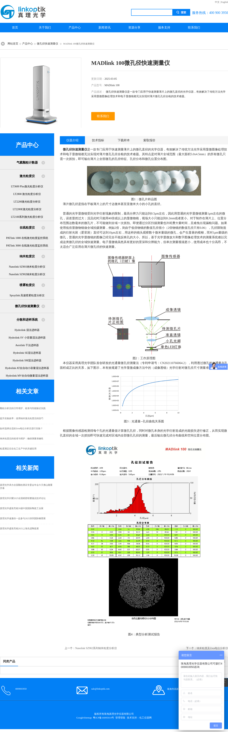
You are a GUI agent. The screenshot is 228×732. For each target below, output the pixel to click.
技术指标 (98, 140)
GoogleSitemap (84, 717)
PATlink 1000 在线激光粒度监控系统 (27, 238)
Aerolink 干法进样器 (27, 345)
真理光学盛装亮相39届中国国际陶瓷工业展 (21, 508)
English (224, 2)
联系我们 (194, 27)
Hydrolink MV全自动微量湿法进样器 (27, 375)
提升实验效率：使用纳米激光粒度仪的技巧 (21, 418)
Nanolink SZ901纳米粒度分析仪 (27, 266)
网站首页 (13, 43)
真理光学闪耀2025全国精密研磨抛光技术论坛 (23, 498)
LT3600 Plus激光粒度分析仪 (27, 186)
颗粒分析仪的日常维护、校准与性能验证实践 (23, 408)
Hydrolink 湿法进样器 (27, 330)
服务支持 (164, 27)
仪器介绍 (72, 140)
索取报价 (149, 140)
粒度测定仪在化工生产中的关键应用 (18, 448)
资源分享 (134, 27)
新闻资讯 (104, 27)
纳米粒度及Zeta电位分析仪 (212, 648)
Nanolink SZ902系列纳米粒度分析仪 (96, 648)
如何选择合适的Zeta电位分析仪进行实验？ (21, 428)
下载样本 (124, 140)
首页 (15, 27)
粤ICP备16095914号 (103, 717)
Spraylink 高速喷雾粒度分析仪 (27, 295)
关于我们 (45, 27)
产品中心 (75, 27)
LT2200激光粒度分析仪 (27, 201)
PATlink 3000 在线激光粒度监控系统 (27, 245)
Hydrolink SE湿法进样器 (27, 352)
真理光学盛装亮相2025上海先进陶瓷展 (19, 528)
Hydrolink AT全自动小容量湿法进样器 (27, 368)
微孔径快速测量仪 (47, 43)
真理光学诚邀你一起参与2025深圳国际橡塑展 (23, 518)
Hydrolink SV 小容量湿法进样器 (27, 337)
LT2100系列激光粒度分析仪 (27, 216)
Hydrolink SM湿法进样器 (27, 360)
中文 (217, 2)
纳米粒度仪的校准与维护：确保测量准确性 (21, 438)
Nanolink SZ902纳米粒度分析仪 (27, 274)
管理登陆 (120, 717)
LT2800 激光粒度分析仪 (27, 194)
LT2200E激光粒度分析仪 (27, 209)
